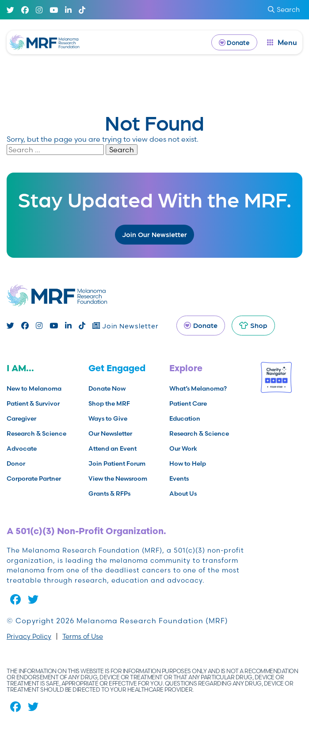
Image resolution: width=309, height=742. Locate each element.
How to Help (187, 463)
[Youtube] (54, 10)
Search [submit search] (284, 9)
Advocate (22, 448)
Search (121, 149)
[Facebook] (25, 10)
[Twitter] (10, 10)
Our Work (183, 448)
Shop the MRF (109, 403)
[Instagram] (39, 10)
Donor (16, 463)
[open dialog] (282, 42)
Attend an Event (112, 448)
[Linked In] (68, 10)
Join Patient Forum (116, 463)
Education (184, 418)
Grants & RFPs (109, 493)
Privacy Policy (29, 636)
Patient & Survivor (33, 403)
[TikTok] (82, 10)
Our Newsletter (110, 433)
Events (179, 478)
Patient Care (188, 403)
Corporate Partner (34, 478)
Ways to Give (107, 418)
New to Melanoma (34, 388)
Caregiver (21, 418)
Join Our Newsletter (154, 234)
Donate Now (107, 388)
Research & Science (36, 433)
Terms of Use (82, 636)
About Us (183, 493)
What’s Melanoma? (198, 388)
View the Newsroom (117, 478)
